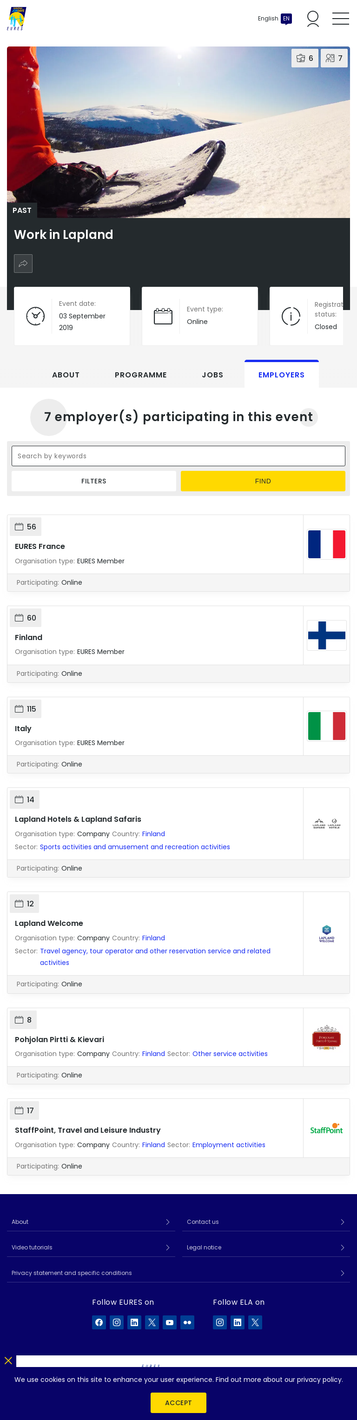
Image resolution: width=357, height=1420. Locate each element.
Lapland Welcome (49, 923)
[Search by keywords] (178, 456)
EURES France (40, 546)
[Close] (8, 1358)
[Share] (23, 263)
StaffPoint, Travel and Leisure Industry (88, 1130)
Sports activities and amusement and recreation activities (135, 847)
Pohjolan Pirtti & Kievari (59, 1039)
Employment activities (228, 1144)
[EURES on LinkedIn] (134, 1322)
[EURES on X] (152, 1322)
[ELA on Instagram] (220, 1322)
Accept (178, 1402)
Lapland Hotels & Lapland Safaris (78, 819)
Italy (23, 728)
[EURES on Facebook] (99, 1322)
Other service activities (230, 1053)
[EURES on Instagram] (117, 1322)
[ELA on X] (255, 1322)
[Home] (16, 18)
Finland (28, 637)
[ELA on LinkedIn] (238, 1322)
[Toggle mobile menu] (340, 18)
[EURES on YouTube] (170, 1322)
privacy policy (319, 1379)
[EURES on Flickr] (187, 1322)
